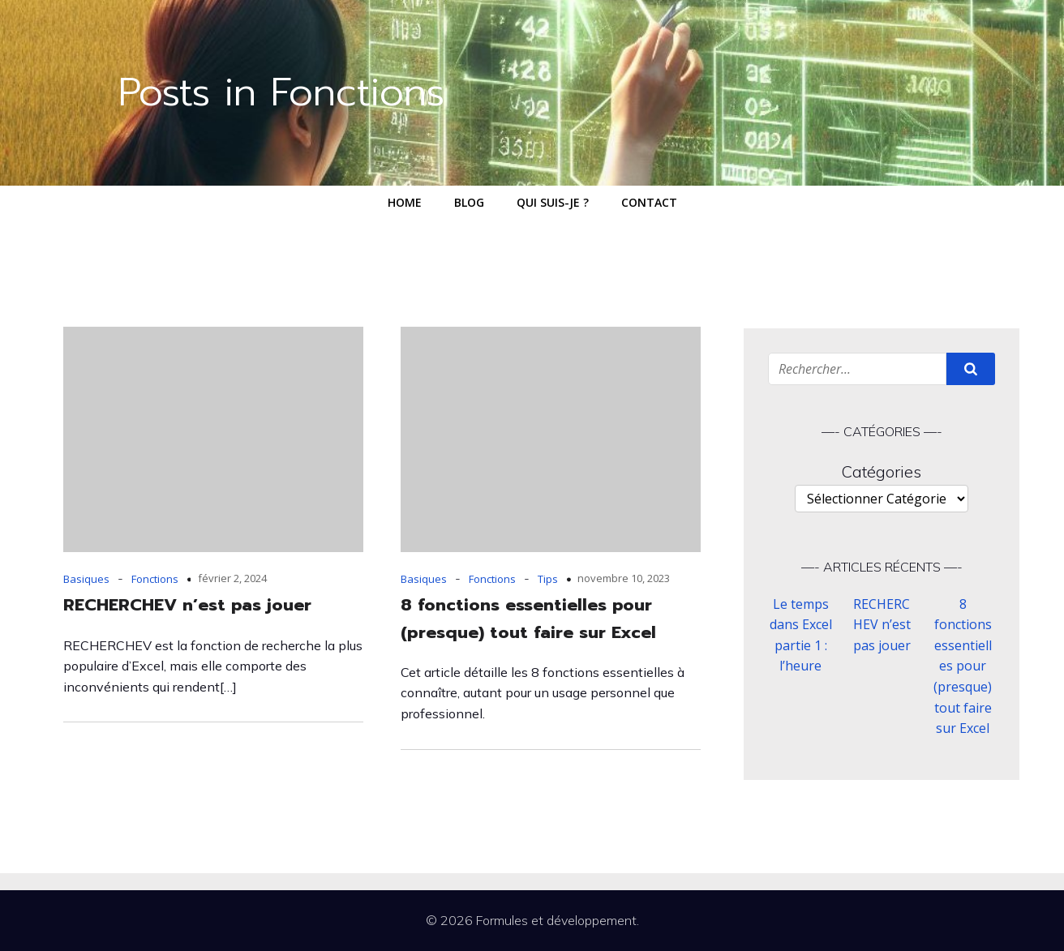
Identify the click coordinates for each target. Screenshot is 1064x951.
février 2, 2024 (232, 578)
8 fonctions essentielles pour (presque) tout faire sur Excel (962, 666)
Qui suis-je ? (553, 202)
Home (405, 202)
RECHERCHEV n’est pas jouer (882, 624)
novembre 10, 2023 (623, 578)
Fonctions (154, 579)
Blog (469, 202)
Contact (649, 202)
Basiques (86, 579)
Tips (548, 579)
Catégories (881, 471)
